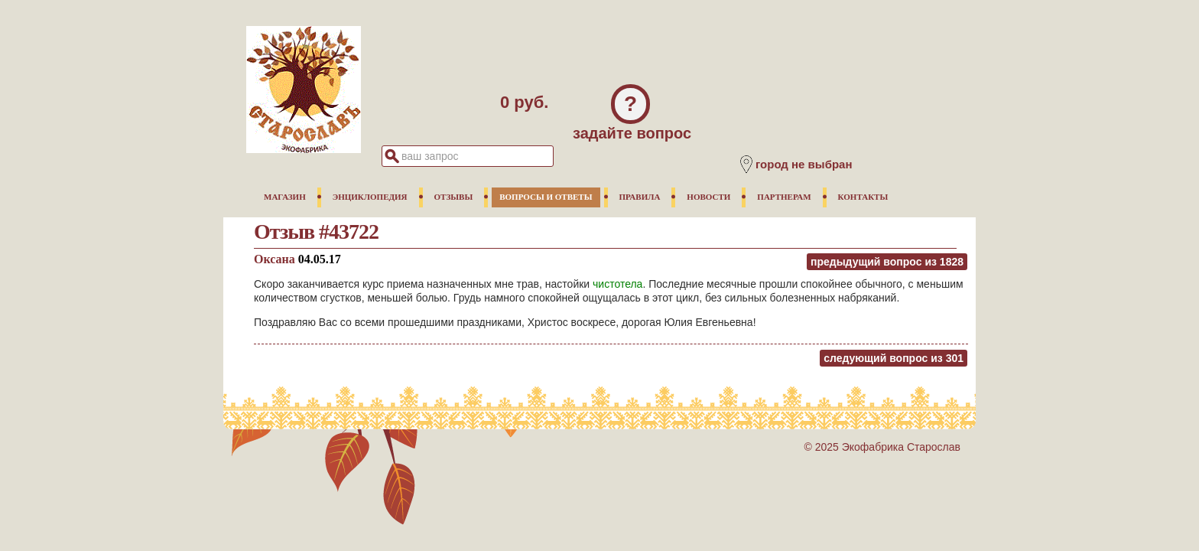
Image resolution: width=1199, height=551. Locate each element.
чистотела (617, 284)
